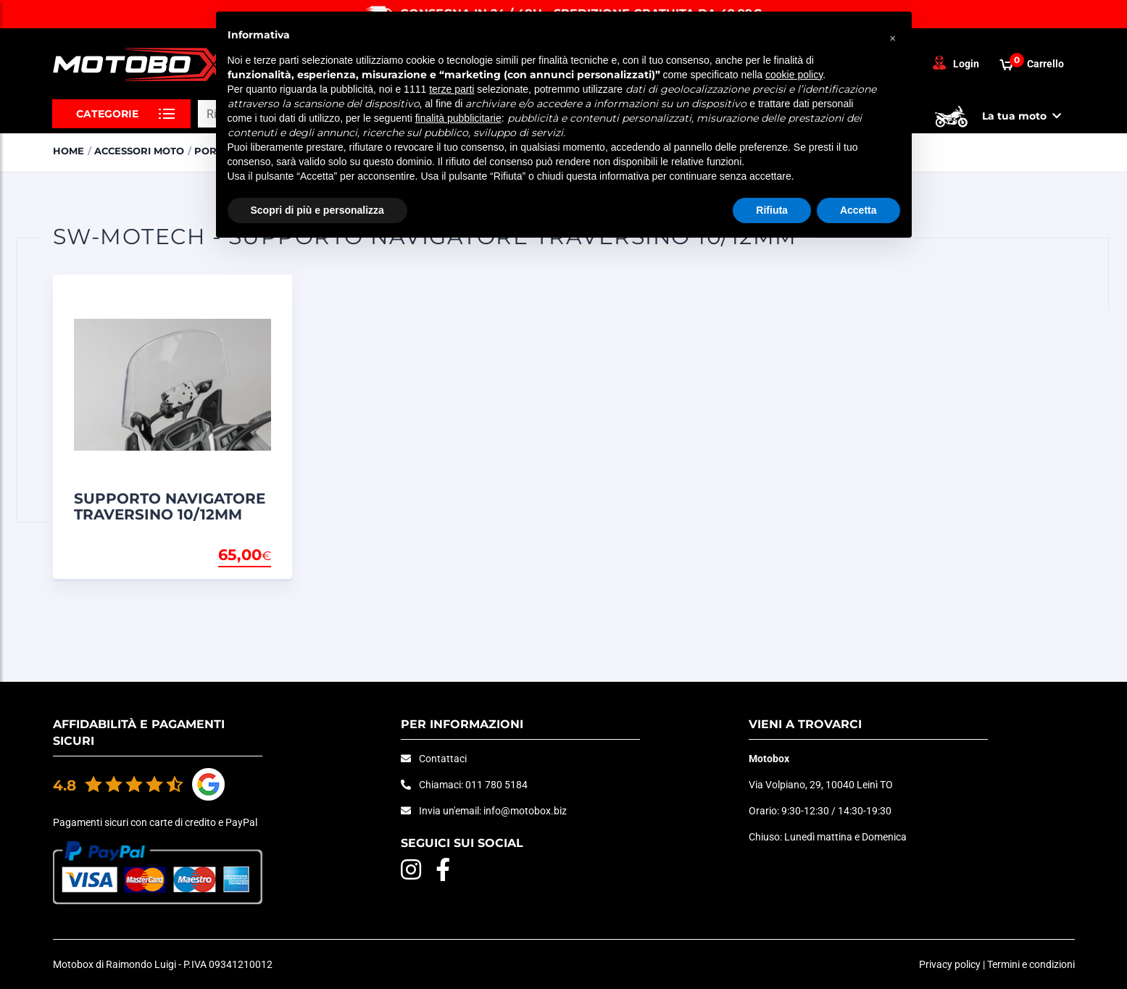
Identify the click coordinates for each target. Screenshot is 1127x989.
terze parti (451, 89)
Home (68, 151)
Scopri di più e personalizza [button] (317, 210)
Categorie (107, 113)
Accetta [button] (858, 210)
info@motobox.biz (525, 811)
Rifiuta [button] (772, 210)
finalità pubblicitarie (458, 118)
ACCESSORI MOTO (139, 151)
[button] (892, 34)
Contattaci (443, 758)
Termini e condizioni (1031, 964)
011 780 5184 (496, 784)
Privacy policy (950, 964)
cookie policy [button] (794, 74)
